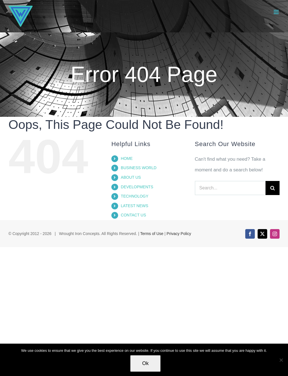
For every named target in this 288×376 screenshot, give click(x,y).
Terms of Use (151, 233)
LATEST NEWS (134, 205)
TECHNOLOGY (134, 196)
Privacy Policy (178, 233)
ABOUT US (131, 177)
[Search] (273, 188)
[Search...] (230, 188)
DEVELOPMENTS (137, 187)
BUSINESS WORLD (139, 167)
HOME (127, 158)
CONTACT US (133, 215)
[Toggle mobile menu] (277, 12)
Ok (145, 363)
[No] (281, 360)
